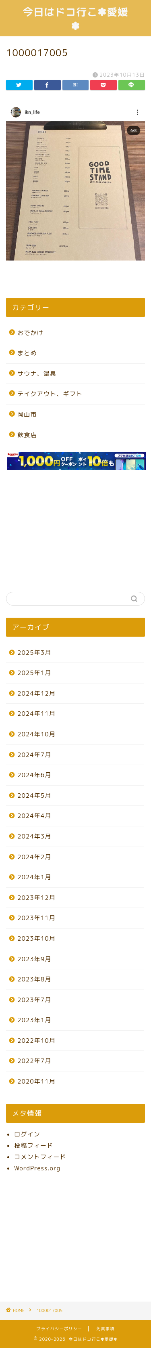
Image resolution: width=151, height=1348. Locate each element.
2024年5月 (34, 795)
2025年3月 (34, 652)
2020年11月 (36, 1081)
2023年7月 (34, 1000)
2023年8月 (34, 979)
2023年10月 (36, 938)
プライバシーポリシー (59, 1328)
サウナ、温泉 (36, 373)
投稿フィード (33, 1145)
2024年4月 (34, 815)
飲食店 (27, 435)
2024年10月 (36, 734)
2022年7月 (34, 1061)
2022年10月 (36, 1040)
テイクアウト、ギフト (50, 394)
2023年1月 (34, 1020)
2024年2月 (34, 857)
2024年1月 (34, 877)
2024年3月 (34, 836)
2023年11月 (36, 918)
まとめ (27, 353)
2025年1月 (34, 673)
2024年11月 (36, 713)
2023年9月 (34, 959)
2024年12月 (36, 693)
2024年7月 (34, 755)
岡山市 (27, 414)
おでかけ (30, 333)
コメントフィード (40, 1157)
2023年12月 (36, 897)
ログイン (27, 1134)
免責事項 (105, 1328)
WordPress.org (37, 1168)
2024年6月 (34, 775)
